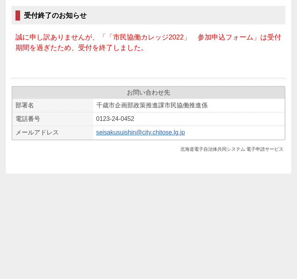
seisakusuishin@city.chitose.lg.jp (140, 132)
